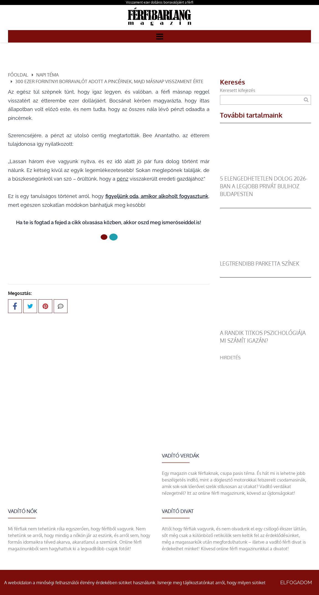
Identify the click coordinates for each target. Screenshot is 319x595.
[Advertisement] (265, 395)
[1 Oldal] (113, 237)
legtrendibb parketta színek (259, 263)
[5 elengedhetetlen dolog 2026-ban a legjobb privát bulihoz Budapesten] (265, 171)
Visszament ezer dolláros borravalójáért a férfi (159, 2)
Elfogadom (296, 582)
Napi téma (47, 75)
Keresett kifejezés (237, 90)
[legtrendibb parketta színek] (265, 256)
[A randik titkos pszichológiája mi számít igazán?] (265, 326)
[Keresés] (306, 100)
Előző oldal (108, 255)
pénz (122, 179)
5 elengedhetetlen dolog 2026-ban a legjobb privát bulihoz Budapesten (263, 186)
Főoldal (18, 75)
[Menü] (159, 36)
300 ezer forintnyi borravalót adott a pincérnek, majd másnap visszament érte (109, 81)
